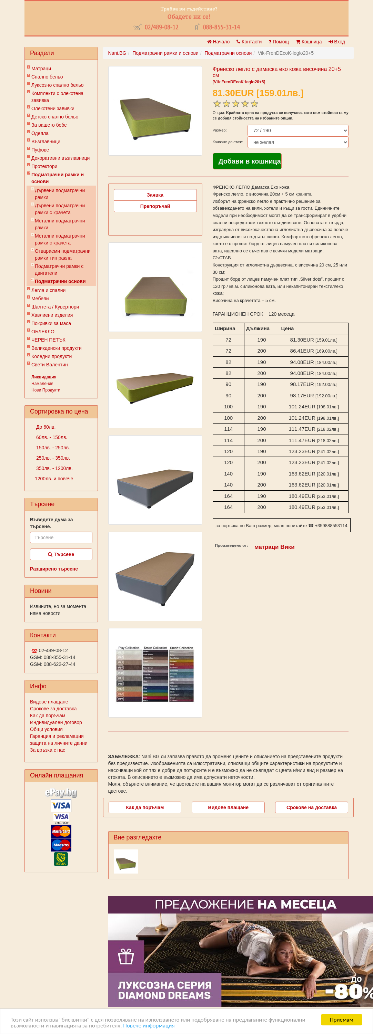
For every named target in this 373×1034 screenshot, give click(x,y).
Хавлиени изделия (52, 315)
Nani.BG (117, 53)
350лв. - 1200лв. (54, 468)
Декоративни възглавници (60, 158)
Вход (337, 41)
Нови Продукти (45, 390)
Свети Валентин (49, 364)
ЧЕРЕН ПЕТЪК (48, 340)
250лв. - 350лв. (52, 458)
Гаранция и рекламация (57, 736)
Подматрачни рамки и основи (57, 178)
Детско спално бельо (54, 116)
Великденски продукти (56, 348)
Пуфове (40, 150)
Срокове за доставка (53, 708)
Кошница (309, 41)
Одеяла (40, 133)
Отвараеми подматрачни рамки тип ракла (63, 254)
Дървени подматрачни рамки (60, 194)
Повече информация (148, 1026)
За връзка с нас (47, 750)
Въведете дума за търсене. (51, 523)
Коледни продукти (51, 356)
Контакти (249, 41)
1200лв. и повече (54, 478)
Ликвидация (44, 377)
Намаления (42, 383)
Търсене (61, 554)
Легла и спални (48, 290)
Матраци (41, 68)
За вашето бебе (49, 125)
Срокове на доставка (311, 807)
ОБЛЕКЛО (42, 331)
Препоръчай (155, 206)
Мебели (40, 298)
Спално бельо (47, 77)
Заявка (155, 195)
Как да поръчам (47, 715)
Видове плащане (49, 701)
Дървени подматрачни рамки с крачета (60, 209)
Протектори (44, 166)
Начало (218, 41)
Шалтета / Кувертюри (55, 307)
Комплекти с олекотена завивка (57, 97)
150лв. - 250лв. (52, 447)
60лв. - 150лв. (51, 437)
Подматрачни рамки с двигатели (59, 269)
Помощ (279, 41)
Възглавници (45, 141)
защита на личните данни (59, 743)
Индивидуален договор (56, 722)
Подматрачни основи (60, 281)
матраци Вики (274, 547)
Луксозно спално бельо (57, 85)
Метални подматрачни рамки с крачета (60, 239)
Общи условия (46, 729)
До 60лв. (45, 427)
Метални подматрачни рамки (60, 224)
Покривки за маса (51, 323)
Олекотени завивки (52, 108)
